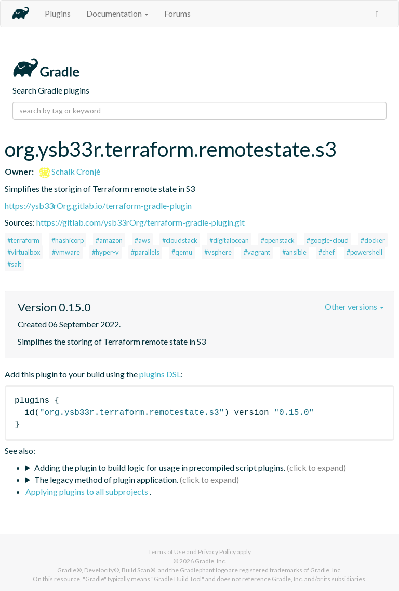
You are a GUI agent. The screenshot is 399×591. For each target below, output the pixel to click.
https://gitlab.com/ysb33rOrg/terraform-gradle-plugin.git (140, 222)
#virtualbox (23, 252)
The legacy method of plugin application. (106, 479)
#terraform (23, 240)
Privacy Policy (217, 552)
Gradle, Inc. (211, 561)
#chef (326, 252)
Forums (177, 13)
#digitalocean (229, 240)
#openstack (278, 240)
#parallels (145, 252)
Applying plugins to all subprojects (87, 491)
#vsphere (218, 252)
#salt (14, 264)
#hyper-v (105, 252)
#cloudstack (179, 240)
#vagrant (257, 252)
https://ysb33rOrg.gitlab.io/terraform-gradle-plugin (98, 206)
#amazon (109, 240)
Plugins (58, 13)
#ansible (294, 252)
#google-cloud (328, 240)
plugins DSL (160, 374)
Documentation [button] (117, 13)
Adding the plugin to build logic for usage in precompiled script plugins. (159, 467)
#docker (373, 240)
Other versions (354, 306)
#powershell (364, 252)
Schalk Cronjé (69, 171)
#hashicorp (67, 240)
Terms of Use (166, 552)
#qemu (181, 252)
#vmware (66, 252)
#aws (142, 240)
